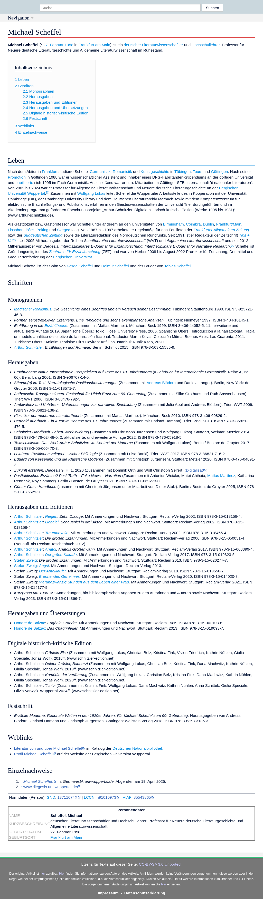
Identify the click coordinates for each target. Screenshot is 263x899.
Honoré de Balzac (29, 623)
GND (50, 797)
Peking (42, 230)
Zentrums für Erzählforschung (74, 251)
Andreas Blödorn (161, 382)
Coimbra (193, 224)
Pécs (30, 230)
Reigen (51, 516)
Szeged (63, 230)
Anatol (50, 549)
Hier (62, 873)
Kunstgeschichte (155, 171)
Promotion (16, 177)
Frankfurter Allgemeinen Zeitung (221, 230)
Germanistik (100, 171)
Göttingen (219, 171)
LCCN (89, 797)
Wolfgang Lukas (91, 193)
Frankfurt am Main (94, 45)
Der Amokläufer (52, 571)
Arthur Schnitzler (28, 347)
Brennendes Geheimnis (59, 576)
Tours (197, 171)
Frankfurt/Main (228, 224)
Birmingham (173, 224)
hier (42, 873)
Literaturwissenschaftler (162, 45)
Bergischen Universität (72, 257)
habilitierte (24, 182)
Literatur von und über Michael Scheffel (48, 748)
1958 (69, 45)
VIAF (127, 797)
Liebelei (51, 522)
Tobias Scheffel (177, 266)
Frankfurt (50, 171)
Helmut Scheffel (115, 266)
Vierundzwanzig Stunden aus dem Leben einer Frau (84, 582)
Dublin (208, 224)
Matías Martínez (221, 475)
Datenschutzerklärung (144, 893)
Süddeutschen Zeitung (42, 235)
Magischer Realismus (32, 309)
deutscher (132, 45)
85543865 (142, 797)
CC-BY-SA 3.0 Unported (160, 864)
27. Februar (53, 45)
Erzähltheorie (56, 325)
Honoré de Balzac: (30, 628)
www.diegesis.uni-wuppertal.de (50, 787)
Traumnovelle (56, 533)
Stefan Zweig (25, 560)
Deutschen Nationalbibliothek (137, 748)
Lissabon (15, 230)
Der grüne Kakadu (61, 554)
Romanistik (122, 171)
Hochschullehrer (206, 45)
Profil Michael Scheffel (33, 754)
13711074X (67, 797)
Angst (44, 565)
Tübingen (182, 171)
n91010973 (106, 797)
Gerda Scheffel (80, 266)
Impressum (108, 893)
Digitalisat (194, 470)
